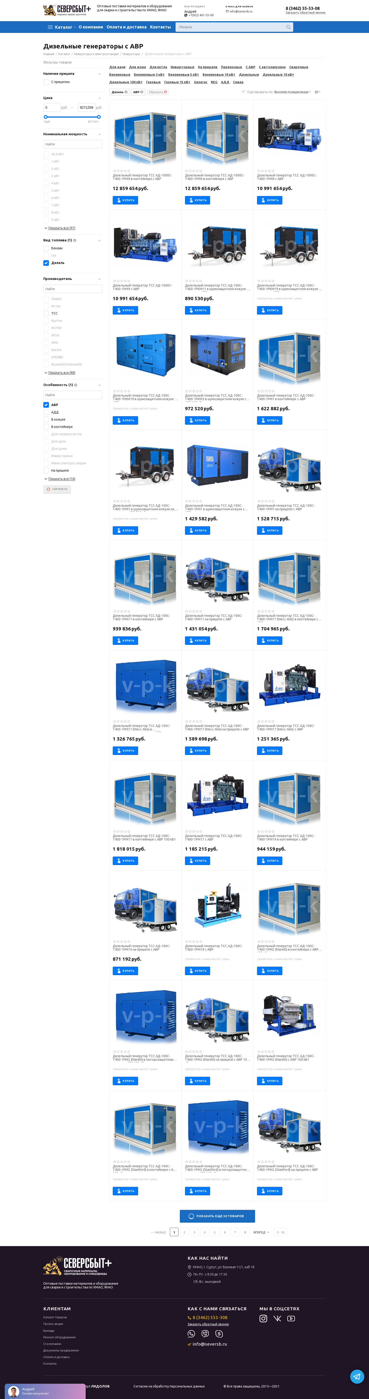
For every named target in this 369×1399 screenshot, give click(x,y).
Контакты (160, 26)
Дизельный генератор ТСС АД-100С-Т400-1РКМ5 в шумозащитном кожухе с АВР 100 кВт (215, 398)
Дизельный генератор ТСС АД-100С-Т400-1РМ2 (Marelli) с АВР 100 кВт (286, 1057)
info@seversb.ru (239, 11)
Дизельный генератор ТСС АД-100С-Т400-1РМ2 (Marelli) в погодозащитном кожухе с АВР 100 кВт (143, 1058)
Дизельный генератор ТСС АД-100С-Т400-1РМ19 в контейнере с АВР (286, 837)
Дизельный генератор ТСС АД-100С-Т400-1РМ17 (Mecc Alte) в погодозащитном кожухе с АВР (141, 728)
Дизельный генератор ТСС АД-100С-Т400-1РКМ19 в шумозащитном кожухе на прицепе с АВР (289, 288)
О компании (91, 26)
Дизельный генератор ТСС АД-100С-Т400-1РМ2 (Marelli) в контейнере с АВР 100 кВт (287, 948)
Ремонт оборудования (59, 1337)
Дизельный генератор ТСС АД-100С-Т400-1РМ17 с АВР (214, 837)
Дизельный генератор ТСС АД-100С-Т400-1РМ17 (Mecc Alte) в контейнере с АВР (287, 618)
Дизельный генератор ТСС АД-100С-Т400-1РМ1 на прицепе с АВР (286, 507)
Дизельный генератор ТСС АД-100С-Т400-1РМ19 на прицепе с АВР (141, 947)
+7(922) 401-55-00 (198, 15)
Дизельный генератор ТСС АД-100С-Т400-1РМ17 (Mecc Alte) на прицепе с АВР (217, 727)
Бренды (48, 1330)
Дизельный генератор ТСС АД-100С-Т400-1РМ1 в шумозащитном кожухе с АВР (215, 508)
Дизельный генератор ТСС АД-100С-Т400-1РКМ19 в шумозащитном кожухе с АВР (144, 398)
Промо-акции (53, 1323)
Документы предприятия (61, 1350)
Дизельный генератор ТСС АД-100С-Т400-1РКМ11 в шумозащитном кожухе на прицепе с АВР (217, 288)
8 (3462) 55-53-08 (303, 8)
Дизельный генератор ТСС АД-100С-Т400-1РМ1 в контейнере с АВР (286, 397)
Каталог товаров (55, 1317)
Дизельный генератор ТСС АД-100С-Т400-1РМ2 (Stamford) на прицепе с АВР (287, 1168)
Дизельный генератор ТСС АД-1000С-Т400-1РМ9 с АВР (287, 177)
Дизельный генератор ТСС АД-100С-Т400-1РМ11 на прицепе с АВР (214, 617)
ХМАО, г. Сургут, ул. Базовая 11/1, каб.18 (221, 1267)
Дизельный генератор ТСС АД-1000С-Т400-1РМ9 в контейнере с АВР (142, 177)
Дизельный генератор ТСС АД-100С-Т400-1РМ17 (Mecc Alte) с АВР (286, 727)
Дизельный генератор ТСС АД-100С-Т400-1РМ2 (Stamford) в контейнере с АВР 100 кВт (145, 1168)
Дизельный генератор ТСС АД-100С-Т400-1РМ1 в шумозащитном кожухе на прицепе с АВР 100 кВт (143, 508)
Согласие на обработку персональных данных (169, 1386)
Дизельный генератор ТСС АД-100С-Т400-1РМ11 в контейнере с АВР (141, 617)
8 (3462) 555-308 (208, 1317)
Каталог (63, 27)
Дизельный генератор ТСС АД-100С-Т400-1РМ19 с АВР (214, 947)
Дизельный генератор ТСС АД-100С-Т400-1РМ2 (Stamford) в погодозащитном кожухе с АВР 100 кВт (217, 1168)
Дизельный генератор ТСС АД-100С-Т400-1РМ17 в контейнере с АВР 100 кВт (144, 837)
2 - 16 (280, 1232)
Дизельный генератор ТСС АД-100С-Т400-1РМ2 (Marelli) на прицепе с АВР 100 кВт (217, 1058)
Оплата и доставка (127, 26)
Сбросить (158, 92)
